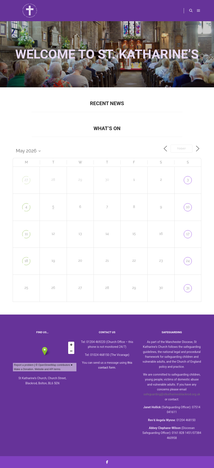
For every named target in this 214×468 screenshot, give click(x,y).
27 (26, 180)
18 (26, 261)
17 (187, 234)
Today (181, 148)
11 (26, 234)
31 (187, 288)
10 (188, 207)
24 (188, 261)
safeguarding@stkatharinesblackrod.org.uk (172, 394)
